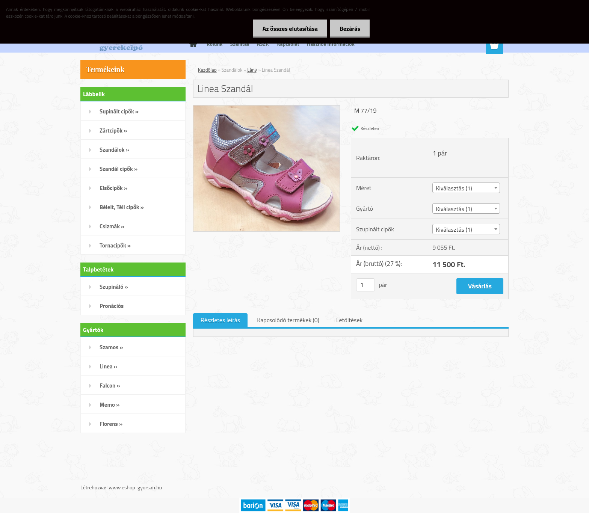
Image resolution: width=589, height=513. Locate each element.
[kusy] (365, 284)
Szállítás (239, 44)
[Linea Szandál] (266, 108)
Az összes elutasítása (290, 28)
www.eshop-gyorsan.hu (135, 487)
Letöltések (349, 319)
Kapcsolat (288, 44)
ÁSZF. (263, 44)
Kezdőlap (207, 70)
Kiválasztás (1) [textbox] (454, 188)
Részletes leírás (220, 319)
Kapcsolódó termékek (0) (288, 319)
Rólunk (215, 44)
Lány (252, 70)
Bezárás (350, 28)
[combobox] (466, 188)
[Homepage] (192, 44)
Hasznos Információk (331, 44)
